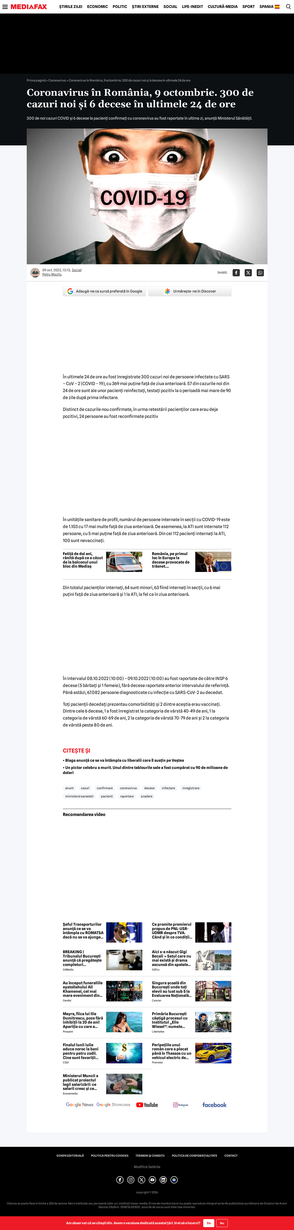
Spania (267, 7)
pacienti (107, 796)
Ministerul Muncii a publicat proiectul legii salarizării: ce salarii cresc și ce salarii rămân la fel (80, 1082)
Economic (97, 7)
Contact (231, 1155)
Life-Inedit (192, 7)
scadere (146, 796)
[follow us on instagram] (181, 1105)
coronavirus (128, 788)
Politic (120, 7)
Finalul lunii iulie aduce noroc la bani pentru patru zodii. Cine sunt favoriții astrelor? (80, 1051)
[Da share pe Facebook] (236, 272)
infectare (168, 788)
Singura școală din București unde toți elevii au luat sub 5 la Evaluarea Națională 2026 (171, 989)
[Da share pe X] (248, 272)
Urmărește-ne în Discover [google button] (190, 291)
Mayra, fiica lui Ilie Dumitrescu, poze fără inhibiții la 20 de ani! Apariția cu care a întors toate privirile (83, 1020)
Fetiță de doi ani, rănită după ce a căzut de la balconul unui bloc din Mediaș (83, 560)
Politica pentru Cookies (109, 1155)
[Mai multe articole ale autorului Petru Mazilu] (35, 273)
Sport (248, 7)
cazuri (85, 788)
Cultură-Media (223, 7)
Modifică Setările (147, 1167)
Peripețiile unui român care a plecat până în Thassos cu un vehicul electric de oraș (171, 1051)
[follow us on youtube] (147, 1105)
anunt (69, 788)
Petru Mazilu (52, 274)
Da (209, 1223)
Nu (222, 1223)
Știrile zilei (70, 7)
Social (170, 7)
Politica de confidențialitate (194, 1155)
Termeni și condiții (150, 1155)
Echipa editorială (70, 1155)
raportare (127, 796)
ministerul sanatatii (79, 796)
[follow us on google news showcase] (113, 1105)
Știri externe (145, 7)
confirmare (105, 788)
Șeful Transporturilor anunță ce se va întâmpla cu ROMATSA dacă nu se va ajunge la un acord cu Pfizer (83, 930)
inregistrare (190, 788)
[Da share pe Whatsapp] (260, 272)
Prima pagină (36, 80)
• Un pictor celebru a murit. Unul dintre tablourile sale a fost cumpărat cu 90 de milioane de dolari (145, 770)
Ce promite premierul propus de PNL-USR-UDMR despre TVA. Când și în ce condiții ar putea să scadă (171, 930)
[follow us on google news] (80, 1105)
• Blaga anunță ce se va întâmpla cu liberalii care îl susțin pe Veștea (123, 760)
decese (149, 788)
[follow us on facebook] (214, 1105)
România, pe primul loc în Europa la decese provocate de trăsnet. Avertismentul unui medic (170, 560)
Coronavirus (57, 80)
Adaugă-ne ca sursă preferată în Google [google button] (104, 291)
